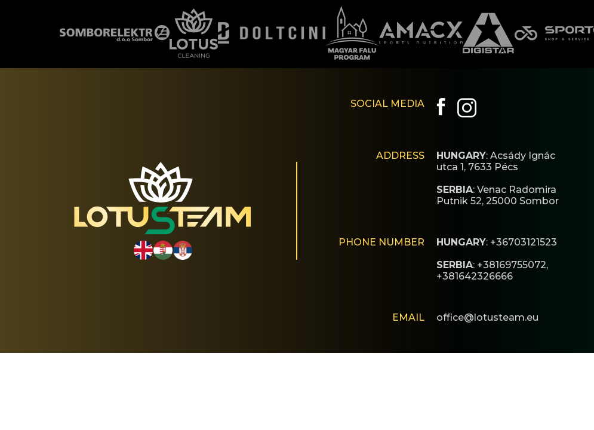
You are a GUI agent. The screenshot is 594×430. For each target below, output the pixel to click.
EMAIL (408, 317)
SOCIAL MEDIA (387, 103)
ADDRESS (400, 155)
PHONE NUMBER (381, 242)
